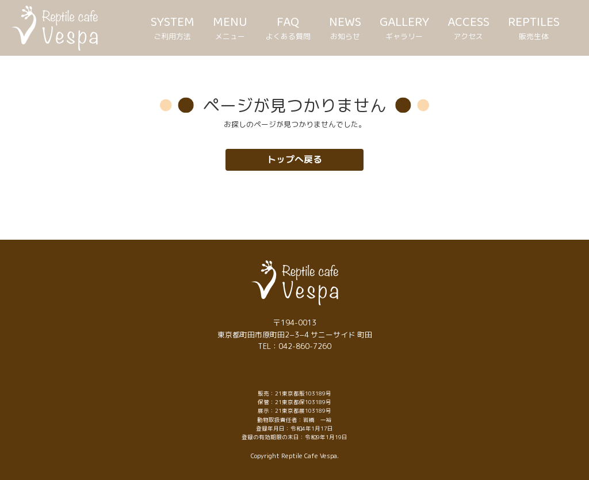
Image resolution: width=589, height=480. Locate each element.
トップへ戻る (294, 159)
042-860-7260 (304, 346)
